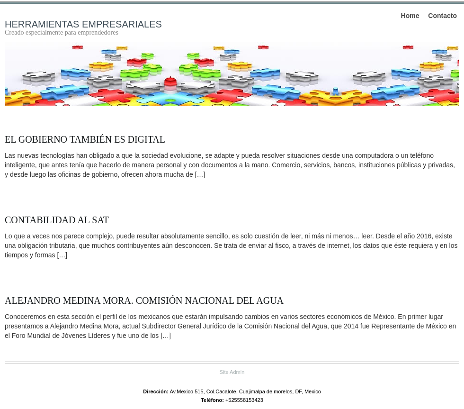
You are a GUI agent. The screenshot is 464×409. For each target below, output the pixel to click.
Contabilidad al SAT (57, 220)
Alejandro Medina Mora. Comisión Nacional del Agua (144, 300)
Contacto (442, 15)
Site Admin (232, 372)
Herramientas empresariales (83, 24)
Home (410, 15)
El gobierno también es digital (85, 139)
